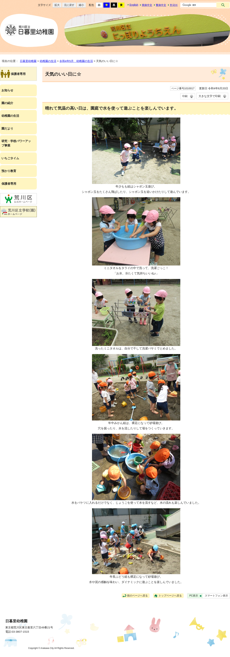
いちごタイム (10, 158)
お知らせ (7, 90)
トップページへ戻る (170, 595)
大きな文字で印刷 (210, 96)
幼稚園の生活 (48, 61)
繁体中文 (161, 5)
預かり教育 (8, 171)
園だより (7, 128)
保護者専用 (8, 183)
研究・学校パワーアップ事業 (16, 143)
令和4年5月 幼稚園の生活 (76, 61)
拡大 (56, 5)
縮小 (80, 5)
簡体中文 (147, 5)
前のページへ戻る (137, 595)
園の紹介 (7, 103)
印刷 (184, 96)
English (134, 4)
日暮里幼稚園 (28, 61)
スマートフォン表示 (216, 595)
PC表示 (193, 595)
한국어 (174, 5)
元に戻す (68, 5)
